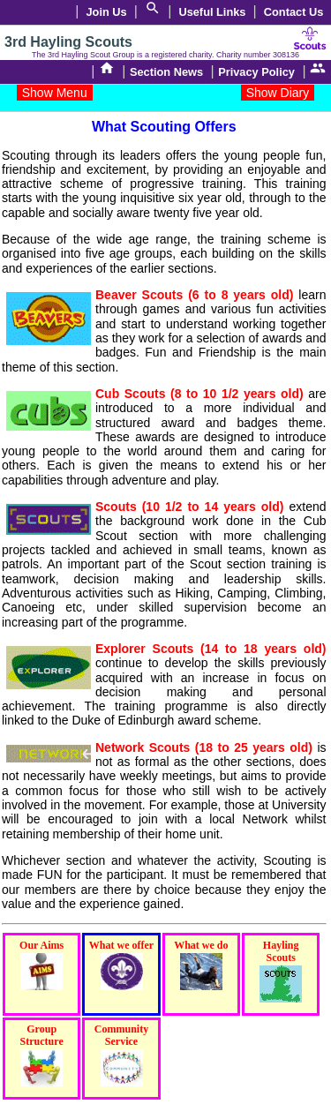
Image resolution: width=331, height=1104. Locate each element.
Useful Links (211, 12)
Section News (166, 72)
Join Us (107, 12)
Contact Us (294, 12)
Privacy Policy (256, 72)
